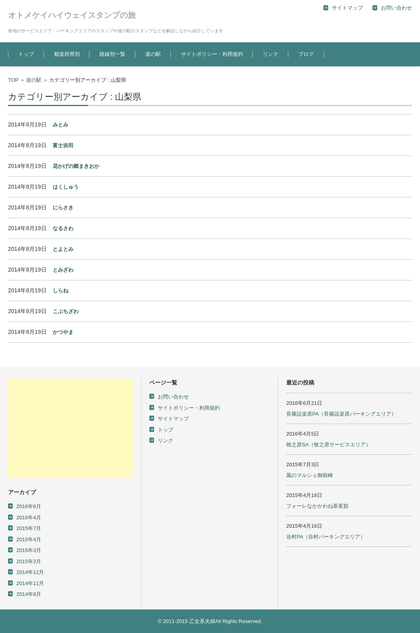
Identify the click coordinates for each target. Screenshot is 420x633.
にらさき (63, 208)
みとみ (60, 125)
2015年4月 (28, 539)
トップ (26, 54)
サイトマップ (173, 419)
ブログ (306, 54)
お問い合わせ (173, 397)
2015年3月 (28, 550)
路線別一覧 (112, 54)
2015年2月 (28, 561)
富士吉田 (63, 145)
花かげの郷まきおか (76, 166)
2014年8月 (28, 594)
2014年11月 (30, 583)
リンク (270, 54)
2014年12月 (30, 572)
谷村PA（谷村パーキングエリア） (325, 537)
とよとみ (63, 249)
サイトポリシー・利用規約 (212, 54)
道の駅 (153, 54)
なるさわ (63, 228)
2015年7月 (28, 528)
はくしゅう (66, 187)
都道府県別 (67, 54)
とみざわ (63, 270)
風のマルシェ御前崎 (309, 475)
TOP (13, 80)
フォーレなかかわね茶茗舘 (317, 506)
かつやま (63, 332)
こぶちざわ (66, 311)
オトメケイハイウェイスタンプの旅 (72, 15)
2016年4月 (28, 518)
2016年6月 (28, 506)
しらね (60, 291)
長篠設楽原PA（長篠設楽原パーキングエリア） (341, 414)
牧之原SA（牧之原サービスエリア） (328, 445)
